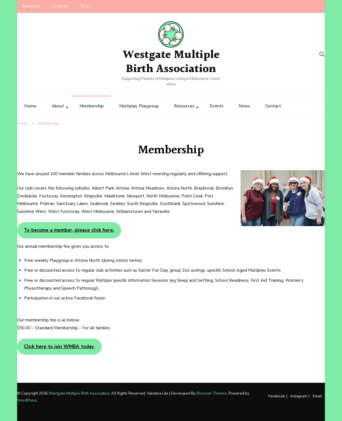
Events (216, 106)
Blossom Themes (211, 393)
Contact (273, 106)
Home (30, 106)
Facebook (31, 6)
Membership (92, 106)
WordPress (27, 400)
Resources (184, 106)
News (244, 106)
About (58, 106)
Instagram (60, 6)
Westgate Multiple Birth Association (171, 62)
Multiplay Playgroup (139, 106)
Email (86, 6)
